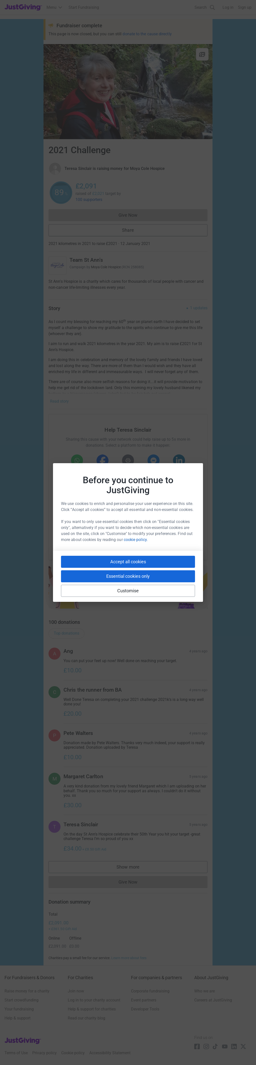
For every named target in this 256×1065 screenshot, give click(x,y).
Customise (128, 590)
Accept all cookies (128, 561)
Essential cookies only (128, 576)
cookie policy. (136, 539)
